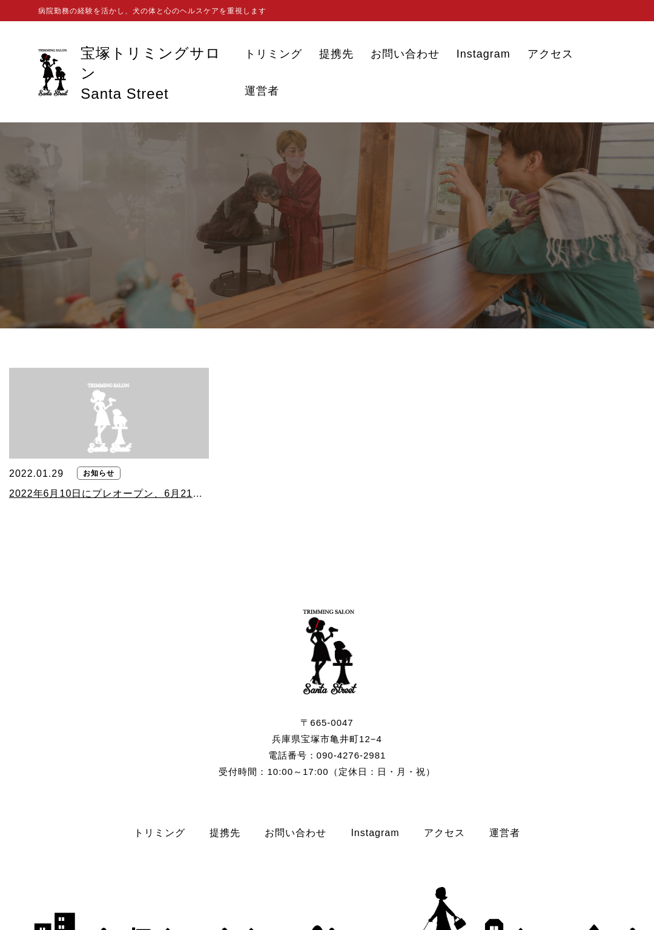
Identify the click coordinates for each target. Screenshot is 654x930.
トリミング (273, 54)
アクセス (550, 54)
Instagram (483, 54)
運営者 (262, 91)
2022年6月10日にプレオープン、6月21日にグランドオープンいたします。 (109, 493)
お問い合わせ (405, 54)
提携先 (336, 54)
